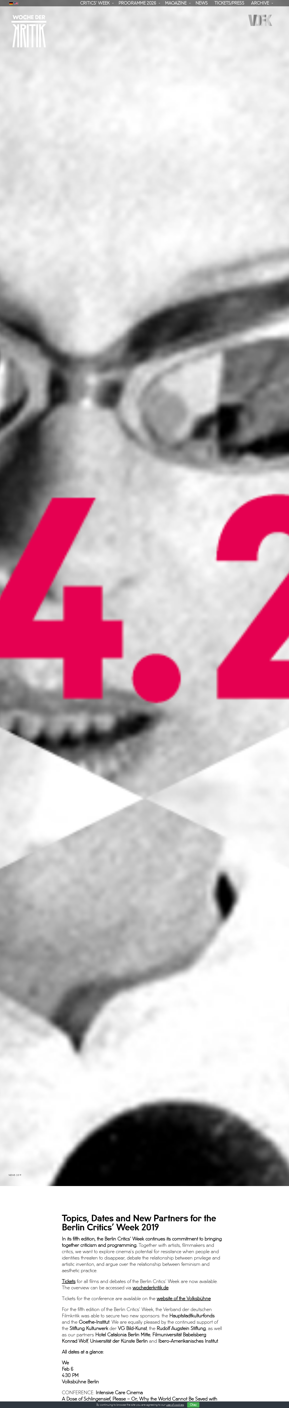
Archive (260, 3)
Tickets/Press (229, 3)
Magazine (175, 3)
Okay (193, 1404)
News (202, 3)
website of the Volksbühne (184, 1282)
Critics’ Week (95, 3)
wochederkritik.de (150, 1271)
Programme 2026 (137, 3)
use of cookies (175, 1404)
